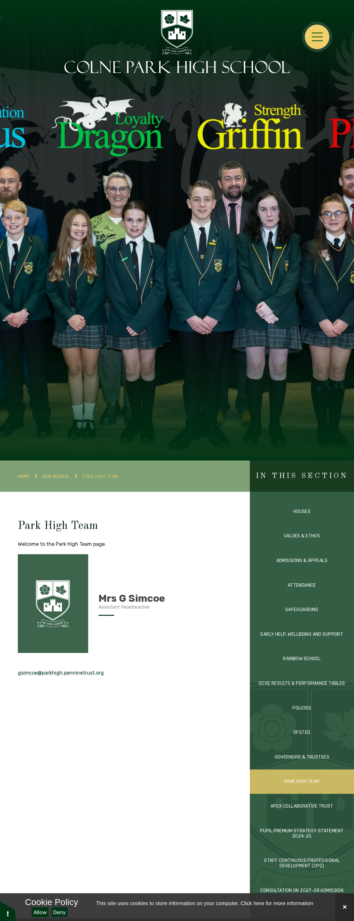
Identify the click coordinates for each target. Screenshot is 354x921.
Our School (56, 476)
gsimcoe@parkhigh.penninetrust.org (61, 673)
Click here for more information (276, 903)
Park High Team (100, 476)
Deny (59, 912)
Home (24, 476)
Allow (40, 912)
